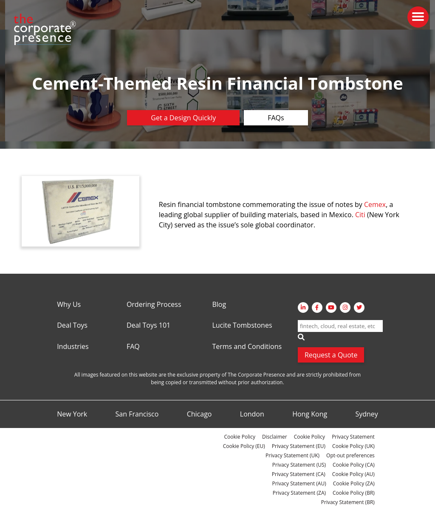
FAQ (133, 347)
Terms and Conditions (247, 347)
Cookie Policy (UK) (353, 446)
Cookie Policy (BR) (354, 492)
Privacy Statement (353, 436)
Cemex (375, 204)
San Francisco (137, 414)
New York (72, 414)
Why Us (69, 305)
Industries (72, 347)
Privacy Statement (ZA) (299, 492)
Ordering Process (154, 305)
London (252, 414)
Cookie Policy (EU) (244, 446)
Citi (360, 214)
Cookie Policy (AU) (353, 474)
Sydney (366, 414)
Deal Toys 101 (148, 325)
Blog (219, 305)
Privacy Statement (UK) (292, 455)
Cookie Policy (239, 436)
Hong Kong (309, 414)
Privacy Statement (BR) (348, 502)
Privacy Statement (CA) (298, 474)
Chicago (199, 414)
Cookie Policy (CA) (354, 464)
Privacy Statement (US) (299, 464)
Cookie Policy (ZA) (354, 483)
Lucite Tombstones (242, 325)
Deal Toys (72, 325)
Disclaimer (274, 436)
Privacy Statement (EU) (298, 446)
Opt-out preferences (350, 455)
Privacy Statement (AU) (299, 483)
